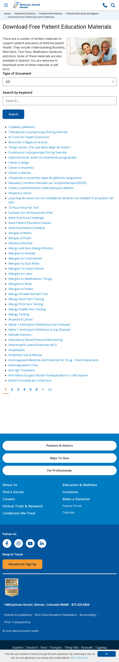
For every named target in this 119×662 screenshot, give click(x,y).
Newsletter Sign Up (22, 564)
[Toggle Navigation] (6, 5)
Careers (9, 499)
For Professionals (59, 470)
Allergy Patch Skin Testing (26, 299)
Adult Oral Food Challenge (26, 218)
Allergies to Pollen (20, 289)
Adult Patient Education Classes (29, 223)
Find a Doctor (13, 492)
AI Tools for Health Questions (28, 137)
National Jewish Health (25, 631)
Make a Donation (76, 499)
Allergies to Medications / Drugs (30, 279)
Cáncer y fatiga (18, 163)
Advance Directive (20, 243)
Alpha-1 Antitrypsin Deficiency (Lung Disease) (39, 330)
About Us (10, 485)
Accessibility (88, 615)
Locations (70, 492)
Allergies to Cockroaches (25, 258)
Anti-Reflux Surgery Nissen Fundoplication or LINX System (48, 375)
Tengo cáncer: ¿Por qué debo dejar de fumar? (39, 147)
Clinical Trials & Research (23, 506)
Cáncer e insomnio (21, 168)
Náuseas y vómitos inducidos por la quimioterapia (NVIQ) (47, 183)
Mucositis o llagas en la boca (27, 142)
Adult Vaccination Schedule (26, 228)
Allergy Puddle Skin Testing (27, 309)
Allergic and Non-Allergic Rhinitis (30, 248)
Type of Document (17, 73)
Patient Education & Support (82, 13)
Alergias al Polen (19, 238)
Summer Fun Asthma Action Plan (30, 213)
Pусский (86, 647)
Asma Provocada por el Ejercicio (30, 380)
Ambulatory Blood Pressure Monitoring (35, 340)
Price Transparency (17, 622)
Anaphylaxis (16, 350)
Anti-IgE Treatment (21, 370)
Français (55, 647)
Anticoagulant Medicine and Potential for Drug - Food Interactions (53, 360)
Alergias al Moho (20, 233)
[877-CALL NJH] (105, 5)
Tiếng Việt (71, 647)
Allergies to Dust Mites (24, 263)
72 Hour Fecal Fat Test (23, 208)
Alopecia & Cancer (20, 319)
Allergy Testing (18, 314)
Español (17, 647)
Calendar (69, 512)
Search (13, 114)
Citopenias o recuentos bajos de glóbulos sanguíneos (45, 178)
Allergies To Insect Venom (26, 269)
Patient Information (50, 13)
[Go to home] (55, 5)
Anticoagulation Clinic (23, 365)
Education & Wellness (80, 485)
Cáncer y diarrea (19, 173)
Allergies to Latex (20, 274)
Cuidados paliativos (21, 127)
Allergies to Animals (21, 253)
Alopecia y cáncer (20, 193)
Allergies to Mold (20, 284)
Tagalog (101, 647)
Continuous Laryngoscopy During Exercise (37, 152)
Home (7, 13)
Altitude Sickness (19, 335)
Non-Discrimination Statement (56, 615)
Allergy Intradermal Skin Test (28, 294)
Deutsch (32, 647)
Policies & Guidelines (18, 615)
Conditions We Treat (19, 513)
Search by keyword (17, 92)
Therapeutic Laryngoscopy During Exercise (37, 132)
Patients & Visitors (25, 13)
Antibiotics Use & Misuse (25, 355)
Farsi (43, 647)
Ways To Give (59, 458)
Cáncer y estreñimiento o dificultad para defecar (41, 188)
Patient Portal (72, 506)
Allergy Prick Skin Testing (25, 304)
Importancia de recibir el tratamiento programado (42, 157)
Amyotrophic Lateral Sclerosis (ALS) (32, 345)
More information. (80, 657)
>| (51, 389)
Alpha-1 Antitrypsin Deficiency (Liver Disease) (39, 324)
